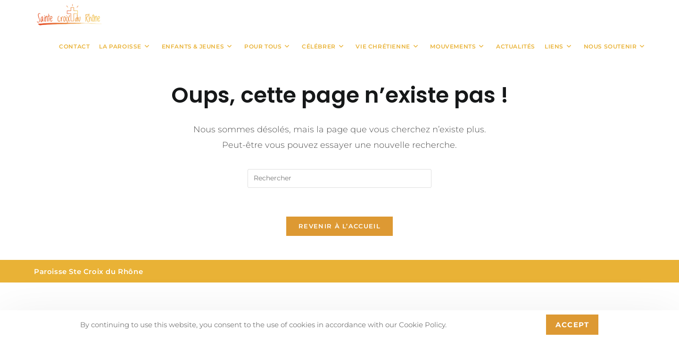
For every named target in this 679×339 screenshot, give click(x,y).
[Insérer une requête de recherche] (339, 178)
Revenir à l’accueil (339, 226)
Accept (572, 324)
